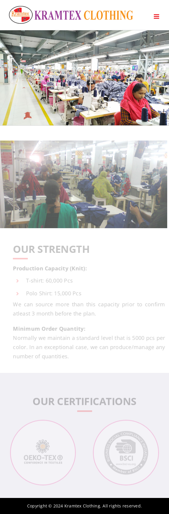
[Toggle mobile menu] (157, 16)
